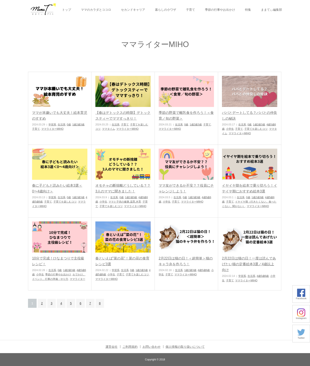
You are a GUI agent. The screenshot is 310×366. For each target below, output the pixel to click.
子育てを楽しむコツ (256, 128)
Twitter (301, 336)
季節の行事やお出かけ (220, 9)
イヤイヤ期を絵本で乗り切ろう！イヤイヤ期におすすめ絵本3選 (249, 188)
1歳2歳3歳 (78, 124)
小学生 (230, 128)
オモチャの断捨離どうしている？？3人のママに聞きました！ (122, 188)
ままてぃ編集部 (271, 9)
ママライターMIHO (52, 128)
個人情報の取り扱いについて (185, 346)
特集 (248, 9)
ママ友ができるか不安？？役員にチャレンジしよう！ (186, 188)
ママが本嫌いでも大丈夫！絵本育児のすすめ (59, 115)
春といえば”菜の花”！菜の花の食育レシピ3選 (122, 261)
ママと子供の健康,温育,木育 (124, 201)
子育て (190, 9)
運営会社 (111, 346)
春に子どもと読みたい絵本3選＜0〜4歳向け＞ (57, 188)
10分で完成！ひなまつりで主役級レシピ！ (58, 261)
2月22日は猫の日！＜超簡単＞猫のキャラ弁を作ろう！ (186, 261)
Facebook (301, 297)
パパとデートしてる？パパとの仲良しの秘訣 (249, 115)
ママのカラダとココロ (96, 9)
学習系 (52, 124)
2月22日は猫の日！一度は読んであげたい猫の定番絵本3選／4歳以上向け (249, 264)
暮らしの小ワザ (165, 9)
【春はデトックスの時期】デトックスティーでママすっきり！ (122, 115)
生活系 (61, 124)
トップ (66, 9)
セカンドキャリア (133, 9)
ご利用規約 (130, 346)
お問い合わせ (152, 346)
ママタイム (108, 128)
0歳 (69, 124)
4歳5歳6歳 (204, 270)
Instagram (301, 316)
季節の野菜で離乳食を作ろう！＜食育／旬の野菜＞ (186, 115)
